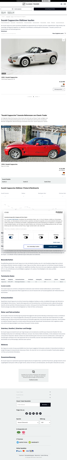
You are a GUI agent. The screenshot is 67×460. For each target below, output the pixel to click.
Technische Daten (28, 22)
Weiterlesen (4, 31)
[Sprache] (27, 422)
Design (48, 22)
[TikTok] (40, 413)
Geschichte (13, 22)
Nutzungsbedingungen (29, 455)
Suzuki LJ (4, 181)
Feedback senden (33, 379)
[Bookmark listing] (63, 40)
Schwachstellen (36, 22)
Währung (42, 419)
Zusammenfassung (60, 22)
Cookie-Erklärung (44, 455)
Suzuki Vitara (47, 181)
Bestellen (45, 404)
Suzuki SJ (25, 181)
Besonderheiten (19, 22)
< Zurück (2, 16)
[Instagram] (37, 413)
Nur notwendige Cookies (33, 246)
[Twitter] (30, 413)
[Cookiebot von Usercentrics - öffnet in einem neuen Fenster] (57, 212)
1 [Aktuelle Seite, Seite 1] (33, 96)
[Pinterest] (33, 413)
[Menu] (61, 4)
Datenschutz (37, 455)
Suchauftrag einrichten (50, 9)
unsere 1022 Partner (13, 219)
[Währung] (45, 422)
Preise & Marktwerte (5, 22)
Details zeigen (56, 242)
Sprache (18, 419)
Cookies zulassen (53, 246)
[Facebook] (26, 413)
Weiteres (53, 22)
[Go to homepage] (30, 4)
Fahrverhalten (43, 22)
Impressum (21, 455)
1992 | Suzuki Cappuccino (9, 77)
